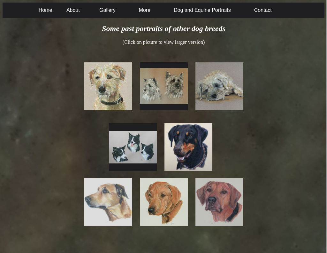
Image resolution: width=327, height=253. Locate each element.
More (144, 10)
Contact (263, 10)
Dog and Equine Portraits (202, 10)
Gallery (107, 10)
